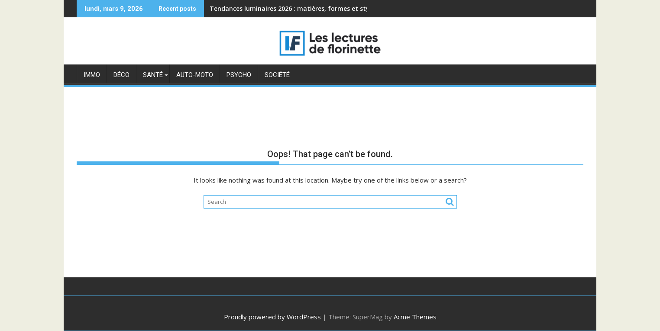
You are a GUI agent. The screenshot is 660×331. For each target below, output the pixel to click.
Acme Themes (415, 316)
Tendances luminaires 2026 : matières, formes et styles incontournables (319, 8)
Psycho (238, 75)
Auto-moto (194, 75)
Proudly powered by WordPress (272, 316)
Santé (153, 75)
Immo (92, 75)
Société (277, 75)
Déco (121, 75)
